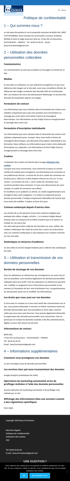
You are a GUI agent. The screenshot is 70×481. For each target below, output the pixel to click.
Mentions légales (13, 430)
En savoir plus (39, 476)
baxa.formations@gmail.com (25, 453)
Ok (24, 476)
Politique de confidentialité (17, 433)
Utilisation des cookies (15, 436)
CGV (7, 440)
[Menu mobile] (62, 10)
